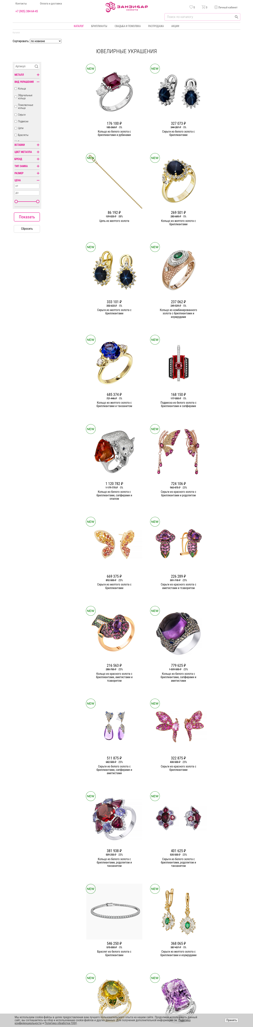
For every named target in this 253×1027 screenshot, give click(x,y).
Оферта (204, 956)
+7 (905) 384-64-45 (26, 11)
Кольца (22, 88)
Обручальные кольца (25, 97)
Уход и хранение (165, 963)
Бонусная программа (167, 950)
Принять (231, 1020)
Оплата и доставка (51, 3)
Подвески (23, 121)
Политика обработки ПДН (61, 1023)
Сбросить (27, 228)
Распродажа (156, 26)
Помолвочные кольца (25, 106)
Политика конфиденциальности (217, 950)
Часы (125, 970)
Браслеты (23, 135)
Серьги (22, 114)
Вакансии (93, 970)
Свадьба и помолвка (128, 26)
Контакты (21, 3)
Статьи (91, 950)
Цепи (21, 128)
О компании (94, 943)
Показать (27, 217)
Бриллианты (99, 26)
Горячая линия (208, 943)
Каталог (79, 26)
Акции (175, 26)
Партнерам (94, 956)
